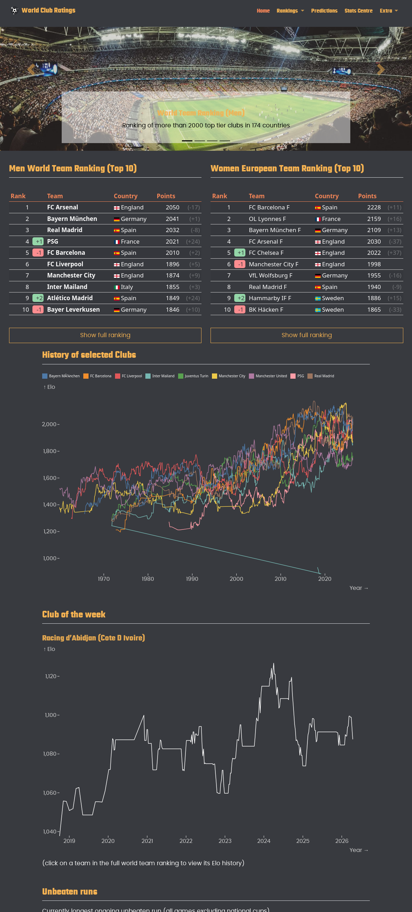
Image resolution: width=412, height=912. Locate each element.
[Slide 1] (187, 141)
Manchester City (71, 275)
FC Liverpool (65, 264)
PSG (52, 241)
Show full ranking (105, 335)
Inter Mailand (67, 287)
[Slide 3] (212, 141)
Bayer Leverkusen (73, 309)
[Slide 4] (225, 141)
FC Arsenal (62, 207)
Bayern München (72, 219)
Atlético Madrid (70, 298)
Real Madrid (64, 230)
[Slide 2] (199, 141)
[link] (290, 10)
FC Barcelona (66, 253)
